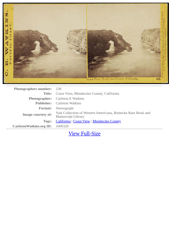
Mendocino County (107, 121)
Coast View (81, 121)
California (63, 121)
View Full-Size (84, 133)
